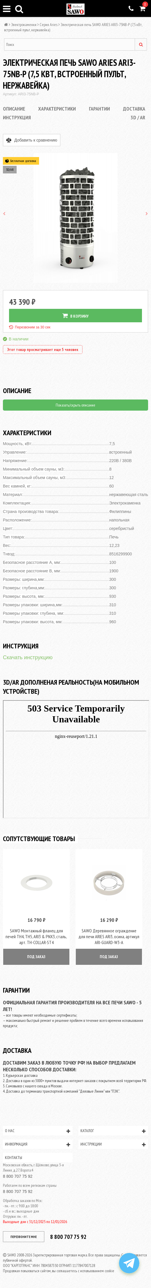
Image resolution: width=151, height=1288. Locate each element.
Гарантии (99, 108)
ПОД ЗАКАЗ (36, 956)
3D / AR (138, 117)
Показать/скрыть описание (75, 405)
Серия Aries (48, 24)
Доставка (134, 108)
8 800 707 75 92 (17, 1176)
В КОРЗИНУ (75, 316)
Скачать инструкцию (27, 657)
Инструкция (17, 117)
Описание (14, 108)
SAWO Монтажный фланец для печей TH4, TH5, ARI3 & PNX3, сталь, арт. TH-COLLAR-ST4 (36, 936)
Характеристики (57, 108)
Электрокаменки (23, 24)
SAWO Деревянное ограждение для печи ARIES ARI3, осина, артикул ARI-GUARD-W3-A (108, 936)
